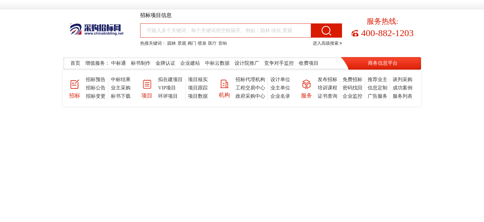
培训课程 (327, 87)
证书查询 (327, 96)
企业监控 (352, 96)
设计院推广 (247, 63)
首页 (75, 63)
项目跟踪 (198, 87)
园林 (171, 43)
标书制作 (141, 63)
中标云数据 (217, 63)
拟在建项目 (170, 79)
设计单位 (280, 79)
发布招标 (327, 79)
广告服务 (377, 96)
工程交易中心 (250, 87)
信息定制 (377, 87)
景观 (181, 43)
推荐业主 (377, 79)
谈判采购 (402, 79)
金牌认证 (165, 63)
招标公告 (96, 87)
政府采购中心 (250, 96)
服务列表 (402, 96)
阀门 (192, 43)
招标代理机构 (250, 79)
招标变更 (96, 96)
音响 (222, 43)
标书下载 (121, 96)
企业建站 (190, 63)
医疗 (212, 43)
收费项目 (309, 63)
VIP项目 (167, 87)
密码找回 (352, 87)
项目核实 (198, 79)
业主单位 (280, 87)
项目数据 (198, 96)
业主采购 (121, 87)
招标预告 (96, 79)
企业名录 (280, 96)
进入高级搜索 (327, 43)
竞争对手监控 (279, 63)
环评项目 (168, 96)
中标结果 (121, 79)
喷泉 (202, 43)
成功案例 (402, 87)
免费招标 (352, 79)
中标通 (118, 63)
